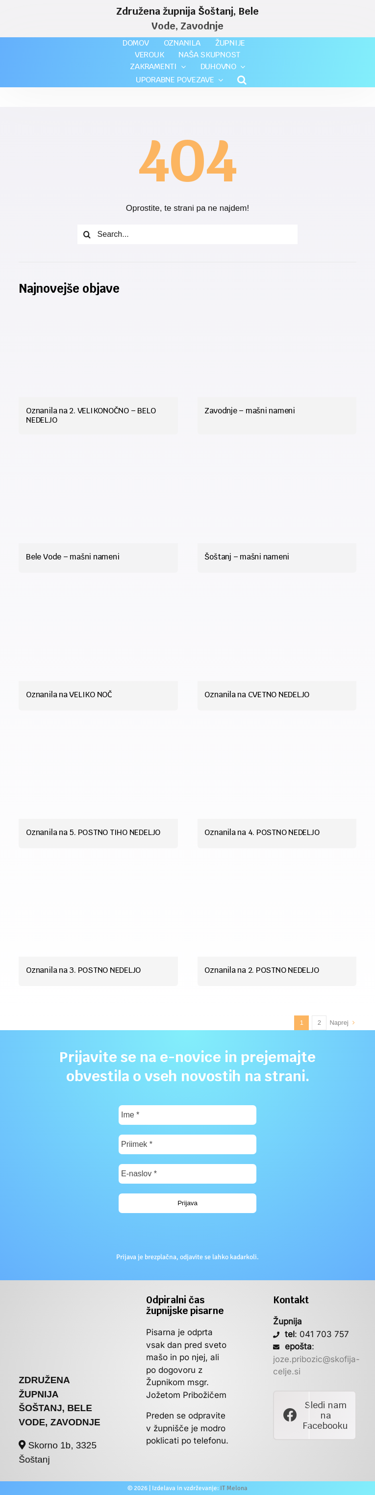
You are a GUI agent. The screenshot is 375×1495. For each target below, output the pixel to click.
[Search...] (187, 234)
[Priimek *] (187, 1144)
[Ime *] (187, 1115)
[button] (242, 80)
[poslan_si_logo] (60, 1299)
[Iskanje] (87, 234)
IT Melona (234, 1488)
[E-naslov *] (187, 1174)
